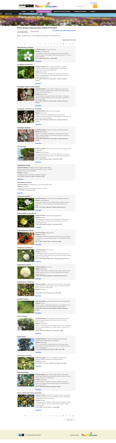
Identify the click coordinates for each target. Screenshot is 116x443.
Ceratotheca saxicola (24, 183)
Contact (92, 11)
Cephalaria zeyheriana (24, 249)
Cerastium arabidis (23, 197)
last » (73, 44)
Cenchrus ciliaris (22, 301)
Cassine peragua (22, 375)
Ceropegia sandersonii (24, 65)
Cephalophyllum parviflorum (26, 215)
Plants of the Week (44, 11)
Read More (38, 61)
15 (66, 44)
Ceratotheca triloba (23, 166)
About (32, 11)
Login (91, 3)
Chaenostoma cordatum (25, 47)
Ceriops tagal (21, 147)
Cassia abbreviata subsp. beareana (29, 395)
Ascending (65, 40)
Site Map (77, 435)
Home (23, 11)
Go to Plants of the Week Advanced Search (64, 31)
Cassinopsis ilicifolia (24, 358)
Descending (72, 40)
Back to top (69, 422)
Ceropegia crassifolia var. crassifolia (29, 109)
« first (24, 44)
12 (57, 44)
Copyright (72, 435)
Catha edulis (21, 339)
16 (69, 44)
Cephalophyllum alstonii (25, 232)
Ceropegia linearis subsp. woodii (28, 87)
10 (51, 44)
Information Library (80, 11)
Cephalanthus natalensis (25, 284)
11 (54, 44)
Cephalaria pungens (24, 266)
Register (95, 3)
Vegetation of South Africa (62, 11)
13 (60, 44)
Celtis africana (22, 318)
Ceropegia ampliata (23, 128)
